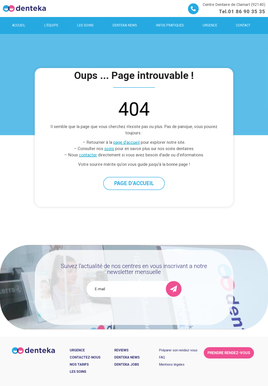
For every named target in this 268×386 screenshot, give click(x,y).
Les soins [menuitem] (85, 25)
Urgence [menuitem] (210, 25)
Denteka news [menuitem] (124, 25)
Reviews (121, 350)
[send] (174, 289)
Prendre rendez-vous (228, 353)
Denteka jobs (126, 364)
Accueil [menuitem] (18, 25)
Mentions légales (171, 364)
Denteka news (127, 357)
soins (109, 148)
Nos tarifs (79, 364)
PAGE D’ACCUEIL (134, 183)
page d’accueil (126, 142)
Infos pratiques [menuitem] (170, 25)
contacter (88, 154)
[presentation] (134, 308)
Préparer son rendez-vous (178, 350)
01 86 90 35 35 (246, 11)
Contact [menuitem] (243, 25)
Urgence (77, 350)
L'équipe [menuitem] (51, 25)
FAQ (162, 357)
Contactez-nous (85, 357)
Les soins (78, 372)
